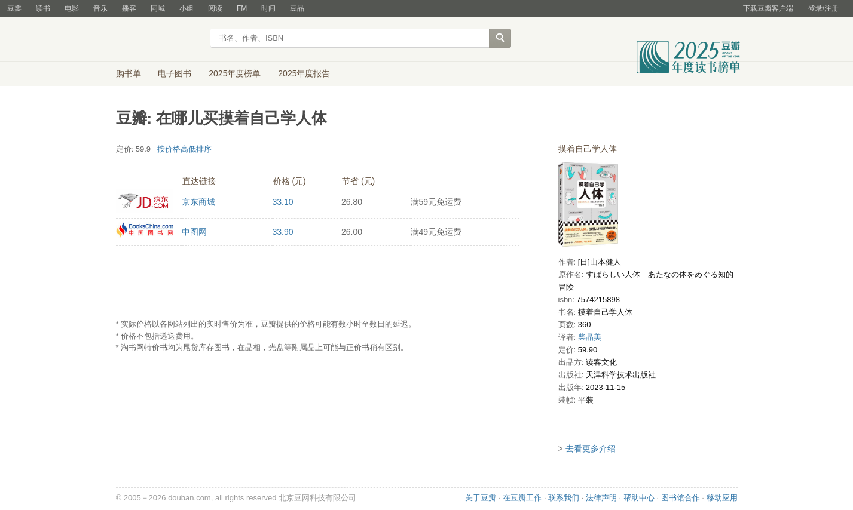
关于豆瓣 (480, 497)
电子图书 (174, 73)
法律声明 (601, 497)
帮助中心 (639, 497)
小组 (186, 8)
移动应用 (722, 497)
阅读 (215, 8)
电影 (72, 8)
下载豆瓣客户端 (768, 8)
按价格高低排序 (184, 149)
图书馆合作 (680, 497)
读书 (43, 8)
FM (242, 8)
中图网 (194, 231)
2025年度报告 (304, 73)
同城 (158, 8)
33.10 (283, 202)
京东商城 (198, 202)
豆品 (297, 8)
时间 (268, 8)
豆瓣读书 (159, 39)
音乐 (100, 8)
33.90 (283, 231)
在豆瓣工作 (522, 497)
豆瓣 (14, 8)
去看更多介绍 (590, 448)
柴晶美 (589, 337)
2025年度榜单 (235, 73)
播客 (129, 8)
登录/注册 (823, 8)
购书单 (128, 73)
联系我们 (563, 497)
